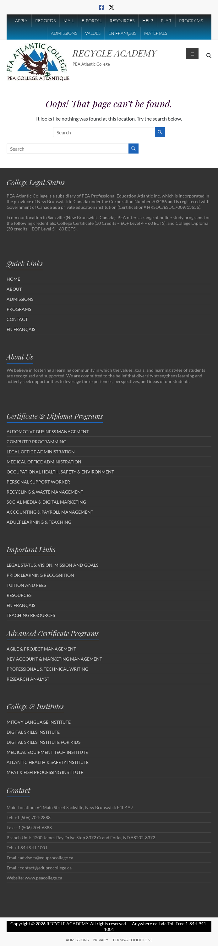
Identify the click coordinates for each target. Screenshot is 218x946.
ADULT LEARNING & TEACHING (39, 522)
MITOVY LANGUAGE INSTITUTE (39, 722)
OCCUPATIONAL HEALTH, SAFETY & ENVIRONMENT (60, 471)
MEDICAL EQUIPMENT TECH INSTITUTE (47, 752)
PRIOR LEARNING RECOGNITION (40, 575)
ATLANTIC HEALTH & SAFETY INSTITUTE (48, 762)
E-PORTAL (92, 20)
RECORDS (45, 20)
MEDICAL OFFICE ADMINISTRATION (44, 461)
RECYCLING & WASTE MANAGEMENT (45, 492)
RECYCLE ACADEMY (115, 53)
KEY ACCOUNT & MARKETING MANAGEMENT (54, 659)
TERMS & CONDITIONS (132, 940)
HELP (147, 20)
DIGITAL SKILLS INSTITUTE (33, 732)
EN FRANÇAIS (122, 33)
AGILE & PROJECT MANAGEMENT (41, 648)
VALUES (93, 33)
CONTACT (17, 319)
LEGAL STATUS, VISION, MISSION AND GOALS (52, 565)
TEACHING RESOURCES (31, 615)
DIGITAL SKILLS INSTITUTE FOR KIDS (43, 742)
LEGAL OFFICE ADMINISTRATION (41, 451)
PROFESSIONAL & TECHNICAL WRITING (47, 669)
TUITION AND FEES (26, 585)
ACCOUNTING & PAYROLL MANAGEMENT (50, 512)
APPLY (21, 20)
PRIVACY (100, 940)
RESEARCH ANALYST (28, 679)
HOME (13, 279)
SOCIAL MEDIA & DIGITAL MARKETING (46, 502)
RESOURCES (122, 20)
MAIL (68, 20)
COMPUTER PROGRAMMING (36, 441)
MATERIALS (155, 33)
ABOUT (14, 289)
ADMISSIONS (64, 33)
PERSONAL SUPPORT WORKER (38, 481)
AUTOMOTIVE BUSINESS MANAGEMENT (48, 431)
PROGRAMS (191, 20)
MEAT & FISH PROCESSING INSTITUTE (45, 772)
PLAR (166, 20)
